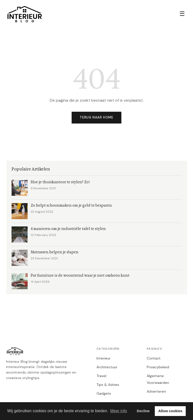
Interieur (103, 358)
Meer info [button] (118, 411)
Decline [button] (143, 411)
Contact (154, 358)
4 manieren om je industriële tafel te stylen (68, 228)
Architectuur (106, 367)
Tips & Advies (107, 384)
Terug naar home (96, 117)
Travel (101, 376)
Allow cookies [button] (170, 411)
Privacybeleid (158, 367)
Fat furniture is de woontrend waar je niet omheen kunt (80, 275)
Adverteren (156, 391)
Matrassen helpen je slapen (54, 252)
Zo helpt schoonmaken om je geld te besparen (71, 205)
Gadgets (103, 393)
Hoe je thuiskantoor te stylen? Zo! (60, 182)
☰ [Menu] (182, 13)
